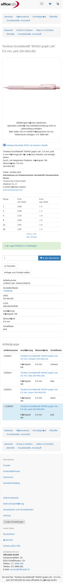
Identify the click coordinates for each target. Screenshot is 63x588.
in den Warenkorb (49, 258)
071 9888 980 (17, 563)
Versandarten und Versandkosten (18, 509)
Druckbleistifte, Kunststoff (18, 20)
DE (13, 546)
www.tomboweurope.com (13, 190)
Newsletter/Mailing (11, 483)
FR (18, 546)
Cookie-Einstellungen (14, 522)
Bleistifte (54, 16)
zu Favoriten (9, 266)
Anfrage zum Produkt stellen (17, 272)
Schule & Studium (24, 30)
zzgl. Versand (31, 237)
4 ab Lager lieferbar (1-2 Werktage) (21, 246)
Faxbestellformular (11, 471)
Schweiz (7, 546)
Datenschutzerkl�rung (13, 504)
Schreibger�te (39, 16)
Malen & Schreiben (45, 30)
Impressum (8, 477)
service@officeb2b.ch (20, 569)
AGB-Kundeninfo (11, 498)
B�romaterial (22, 16)
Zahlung (7, 515)
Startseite (8, 16)
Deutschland (9, 534)
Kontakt (6, 465)
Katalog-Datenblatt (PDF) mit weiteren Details (25, 145)
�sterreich (8, 540)
